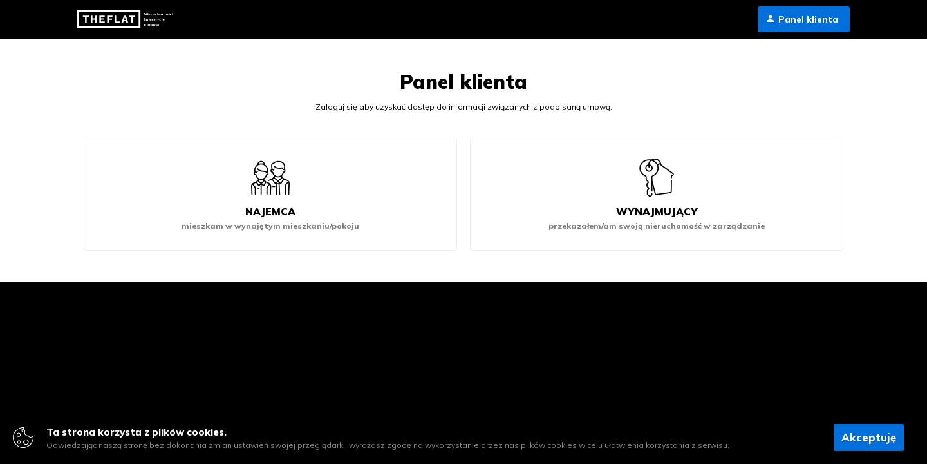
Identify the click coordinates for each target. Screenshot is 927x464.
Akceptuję (868, 437)
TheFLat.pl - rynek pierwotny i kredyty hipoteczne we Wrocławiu (127, 19)
